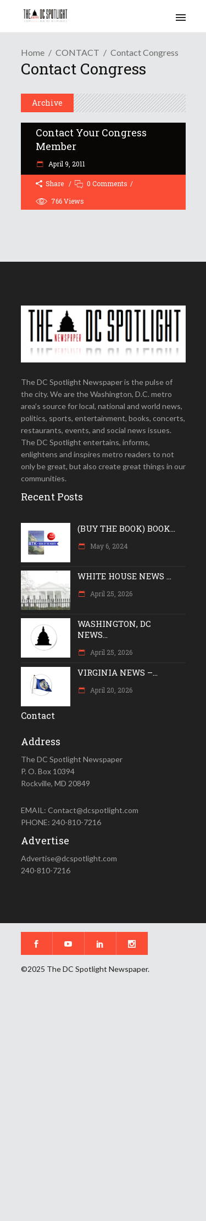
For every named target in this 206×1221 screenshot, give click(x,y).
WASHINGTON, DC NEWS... (114, 629)
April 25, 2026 (110, 593)
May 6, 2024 (108, 546)
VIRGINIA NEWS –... (117, 672)
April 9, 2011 (66, 163)
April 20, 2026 (110, 690)
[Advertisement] (103, 1105)
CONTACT (77, 52)
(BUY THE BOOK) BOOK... (126, 528)
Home (32, 52)
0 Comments (107, 183)
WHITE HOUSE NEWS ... (124, 576)
